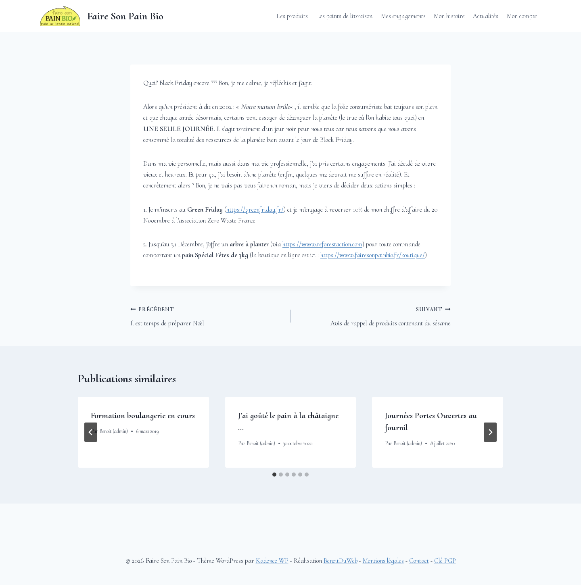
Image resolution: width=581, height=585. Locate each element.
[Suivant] (490, 432)
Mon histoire (449, 16)
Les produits (292, 16)
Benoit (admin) (113, 431)
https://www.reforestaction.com (322, 244)
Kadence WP (272, 560)
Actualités (485, 16)
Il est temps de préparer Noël (207, 316)
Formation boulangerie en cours (143, 416)
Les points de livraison (344, 16)
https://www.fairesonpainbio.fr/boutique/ (372, 255)
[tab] (274, 475)
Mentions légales (383, 560)
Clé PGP (445, 560)
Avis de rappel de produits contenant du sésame (374, 316)
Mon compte (522, 16)
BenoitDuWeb (340, 560)
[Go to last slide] (90, 432)
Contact (419, 560)
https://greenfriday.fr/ (255, 209)
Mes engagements (403, 16)
